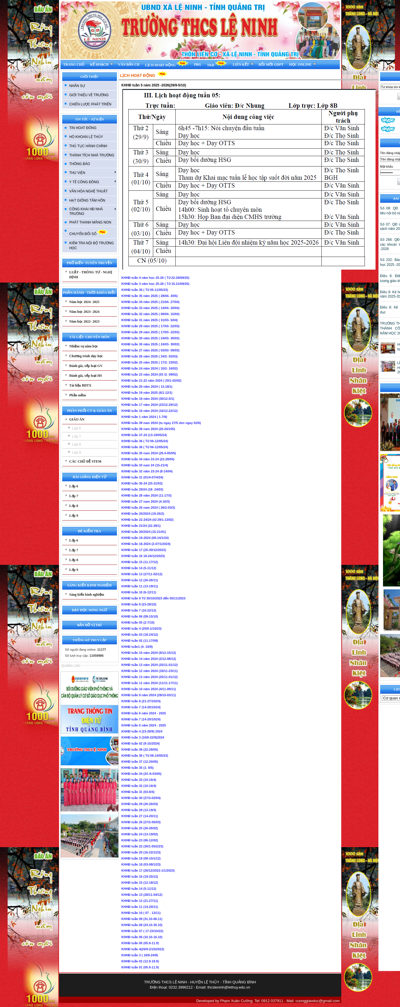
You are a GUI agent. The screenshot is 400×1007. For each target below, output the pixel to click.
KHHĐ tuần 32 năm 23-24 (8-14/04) (147, 471)
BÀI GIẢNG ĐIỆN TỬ (89, 477)
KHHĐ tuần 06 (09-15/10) (140, 616)
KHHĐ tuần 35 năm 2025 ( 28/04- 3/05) (150, 296)
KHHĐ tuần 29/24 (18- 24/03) (142, 489)
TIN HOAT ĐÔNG (82, 128)
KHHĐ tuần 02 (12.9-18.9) (140, 961)
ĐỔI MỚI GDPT (271, 65)
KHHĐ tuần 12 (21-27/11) (140, 900)
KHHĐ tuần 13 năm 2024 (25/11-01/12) (150, 665)
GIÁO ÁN (76, 419)
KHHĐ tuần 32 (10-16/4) (139, 786)
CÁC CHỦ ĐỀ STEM (85, 461)
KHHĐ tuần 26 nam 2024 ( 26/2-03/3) (148, 507)
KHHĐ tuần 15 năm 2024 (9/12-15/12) (149, 652)
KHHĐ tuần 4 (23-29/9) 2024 (142, 731)
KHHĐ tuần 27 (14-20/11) (140, 816)
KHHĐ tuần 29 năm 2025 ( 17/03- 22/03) (151, 326)
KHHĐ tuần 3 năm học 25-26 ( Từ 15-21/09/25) (155, 283)
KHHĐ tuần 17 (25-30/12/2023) (144, 550)
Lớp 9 (76, 452)
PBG (197, 65)
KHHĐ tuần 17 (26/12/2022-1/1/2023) (148, 870)
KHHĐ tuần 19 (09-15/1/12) (141, 858)
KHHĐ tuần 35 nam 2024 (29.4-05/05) (149, 453)
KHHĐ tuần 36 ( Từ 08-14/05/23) (145, 755)
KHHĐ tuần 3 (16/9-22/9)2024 (143, 737)
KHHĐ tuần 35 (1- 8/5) (138, 767)
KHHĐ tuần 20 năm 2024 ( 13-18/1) (147, 386)
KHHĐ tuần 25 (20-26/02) (140, 828)
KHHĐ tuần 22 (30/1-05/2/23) (142, 846)
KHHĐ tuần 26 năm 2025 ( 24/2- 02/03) (150, 356)
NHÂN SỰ (77, 86)
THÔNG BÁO (79, 164)
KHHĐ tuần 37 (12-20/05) (140, 761)
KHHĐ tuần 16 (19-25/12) (140, 876)
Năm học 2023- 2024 (84, 312)
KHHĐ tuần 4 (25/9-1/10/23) (142, 628)
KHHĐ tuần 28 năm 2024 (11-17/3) (147, 495)
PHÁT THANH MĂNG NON (90, 222)
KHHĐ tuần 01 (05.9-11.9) (140, 967)
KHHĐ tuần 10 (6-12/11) (139, 592)
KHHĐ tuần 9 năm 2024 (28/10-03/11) (149, 695)
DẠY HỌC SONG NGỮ (89, 610)
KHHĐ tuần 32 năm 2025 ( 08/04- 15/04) (151, 314)
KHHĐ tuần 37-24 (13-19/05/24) (144, 435)
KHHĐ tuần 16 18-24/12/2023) (143, 556)
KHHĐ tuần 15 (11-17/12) (140, 562)
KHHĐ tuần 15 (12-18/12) (140, 882)
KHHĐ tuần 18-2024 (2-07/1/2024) (146, 544)
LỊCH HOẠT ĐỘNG (166, 63)
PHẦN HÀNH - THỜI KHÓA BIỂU (89, 293)
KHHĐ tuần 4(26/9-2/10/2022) (143, 949)
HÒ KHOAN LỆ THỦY (86, 137)
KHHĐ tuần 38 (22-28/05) (140, 749)
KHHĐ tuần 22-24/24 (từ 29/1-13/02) (148, 519)
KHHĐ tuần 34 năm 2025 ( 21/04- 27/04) (151, 302)
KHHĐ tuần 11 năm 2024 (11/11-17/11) (150, 683)
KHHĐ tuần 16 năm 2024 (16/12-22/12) (150, 410)
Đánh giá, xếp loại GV (86, 366)
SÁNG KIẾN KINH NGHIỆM (89, 585)
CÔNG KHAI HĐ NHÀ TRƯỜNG (92, 211)
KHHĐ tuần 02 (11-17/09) (140, 640)
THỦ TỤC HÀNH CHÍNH (88, 146)
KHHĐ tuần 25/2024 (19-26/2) (143, 513)
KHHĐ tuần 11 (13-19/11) (140, 586)
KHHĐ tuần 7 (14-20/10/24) (141, 707)
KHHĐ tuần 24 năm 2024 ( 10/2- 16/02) (150, 368)
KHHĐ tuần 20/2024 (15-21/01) (144, 531)
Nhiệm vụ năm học (83, 346)
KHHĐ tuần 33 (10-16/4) (139, 779)
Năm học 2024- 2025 (84, 302)
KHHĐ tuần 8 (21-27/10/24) (141, 701)
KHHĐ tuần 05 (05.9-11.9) (140, 943)
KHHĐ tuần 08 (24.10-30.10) (142, 925)
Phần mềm (77, 395)
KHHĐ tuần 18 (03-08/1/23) (141, 864)
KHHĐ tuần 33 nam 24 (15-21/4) (145, 465)
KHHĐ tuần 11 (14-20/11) (140, 906)
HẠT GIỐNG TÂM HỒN (87, 200)
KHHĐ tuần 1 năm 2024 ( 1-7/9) (144, 417)
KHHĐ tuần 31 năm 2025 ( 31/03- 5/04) (150, 320)
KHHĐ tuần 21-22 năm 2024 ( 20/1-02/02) (151, 380)
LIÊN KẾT (243, 65)
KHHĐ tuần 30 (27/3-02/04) (141, 798)
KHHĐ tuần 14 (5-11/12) (139, 568)
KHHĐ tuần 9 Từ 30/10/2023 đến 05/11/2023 (154, 598)
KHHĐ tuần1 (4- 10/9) (137, 646)
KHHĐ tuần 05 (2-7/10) (138, 622)
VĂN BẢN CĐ (128, 65)
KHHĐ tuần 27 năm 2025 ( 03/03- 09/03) (151, 350)
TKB (217, 63)
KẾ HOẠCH (101, 65)
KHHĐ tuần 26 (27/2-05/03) (141, 822)
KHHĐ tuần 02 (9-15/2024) (141, 743)
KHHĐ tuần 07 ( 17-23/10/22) (142, 931)
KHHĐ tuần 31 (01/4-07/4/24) (142, 477)
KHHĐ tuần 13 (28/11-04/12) (142, 894)
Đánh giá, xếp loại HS (85, 376)
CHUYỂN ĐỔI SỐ (88, 232)
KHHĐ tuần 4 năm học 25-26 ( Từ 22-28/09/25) (155, 277)
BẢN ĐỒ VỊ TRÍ (89, 625)
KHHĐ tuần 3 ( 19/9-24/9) (140, 955)
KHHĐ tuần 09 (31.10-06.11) (142, 919)
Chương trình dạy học (86, 356)
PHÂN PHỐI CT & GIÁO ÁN (89, 411)
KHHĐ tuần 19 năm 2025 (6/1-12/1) (147, 392)
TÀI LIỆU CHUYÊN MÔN (89, 337)
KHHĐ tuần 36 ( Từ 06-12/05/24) (145, 441)
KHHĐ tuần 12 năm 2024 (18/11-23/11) (150, 671)
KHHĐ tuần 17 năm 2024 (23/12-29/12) (150, 404)
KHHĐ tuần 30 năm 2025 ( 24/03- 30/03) (151, 338)
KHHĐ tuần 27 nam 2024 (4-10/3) (146, 501)
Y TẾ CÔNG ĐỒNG (92, 181)
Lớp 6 (76, 428)
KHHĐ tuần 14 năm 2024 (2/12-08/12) (149, 658)
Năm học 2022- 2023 (84, 321)
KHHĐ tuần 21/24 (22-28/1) (141, 525)
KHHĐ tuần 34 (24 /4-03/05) (142, 773)
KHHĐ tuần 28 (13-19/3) (139, 810)
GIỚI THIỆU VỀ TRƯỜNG (89, 95)
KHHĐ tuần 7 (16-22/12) (139, 610)
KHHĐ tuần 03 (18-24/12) (140, 634)
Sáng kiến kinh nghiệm (86, 595)
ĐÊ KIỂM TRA (89, 531)
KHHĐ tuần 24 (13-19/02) (140, 834)
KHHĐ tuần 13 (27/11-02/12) (142, 574)
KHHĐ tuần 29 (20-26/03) (140, 804)
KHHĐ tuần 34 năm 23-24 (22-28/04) (148, 459)
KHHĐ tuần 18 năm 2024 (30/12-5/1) (148, 398)
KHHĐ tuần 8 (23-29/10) (139, 604)
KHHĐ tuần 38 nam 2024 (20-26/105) (148, 429)
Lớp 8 (76, 444)
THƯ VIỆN (92, 172)
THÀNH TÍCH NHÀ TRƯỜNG (91, 155)
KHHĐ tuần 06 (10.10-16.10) (142, 937)
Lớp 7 (76, 436)
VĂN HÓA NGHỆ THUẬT (88, 191)
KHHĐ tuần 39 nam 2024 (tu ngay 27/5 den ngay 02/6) (161, 423)
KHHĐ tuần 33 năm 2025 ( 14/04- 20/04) (151, 308)
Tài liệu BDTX (80, 385)
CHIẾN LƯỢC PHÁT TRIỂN (90, 104)
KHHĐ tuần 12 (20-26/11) (140, 580)
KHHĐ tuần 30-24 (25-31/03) (142, 483)
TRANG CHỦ (73, 65)
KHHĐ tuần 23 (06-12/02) (140, 840)
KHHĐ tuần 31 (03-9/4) (138, 792)
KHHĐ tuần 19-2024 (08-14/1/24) (145, 538)
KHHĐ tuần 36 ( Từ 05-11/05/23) (145, 290)
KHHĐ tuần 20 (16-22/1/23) (141, 852)
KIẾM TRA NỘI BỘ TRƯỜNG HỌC (91, 245)
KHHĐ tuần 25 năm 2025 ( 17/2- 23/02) (150, 362)
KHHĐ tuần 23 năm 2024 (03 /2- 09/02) (150, 374)
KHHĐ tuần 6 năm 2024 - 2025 (144, 713)
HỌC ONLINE (302, 65)
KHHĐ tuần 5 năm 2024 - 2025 (144, 725)
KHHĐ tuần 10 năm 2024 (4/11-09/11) (149, 689)
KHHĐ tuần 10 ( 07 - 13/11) (141, 913)
